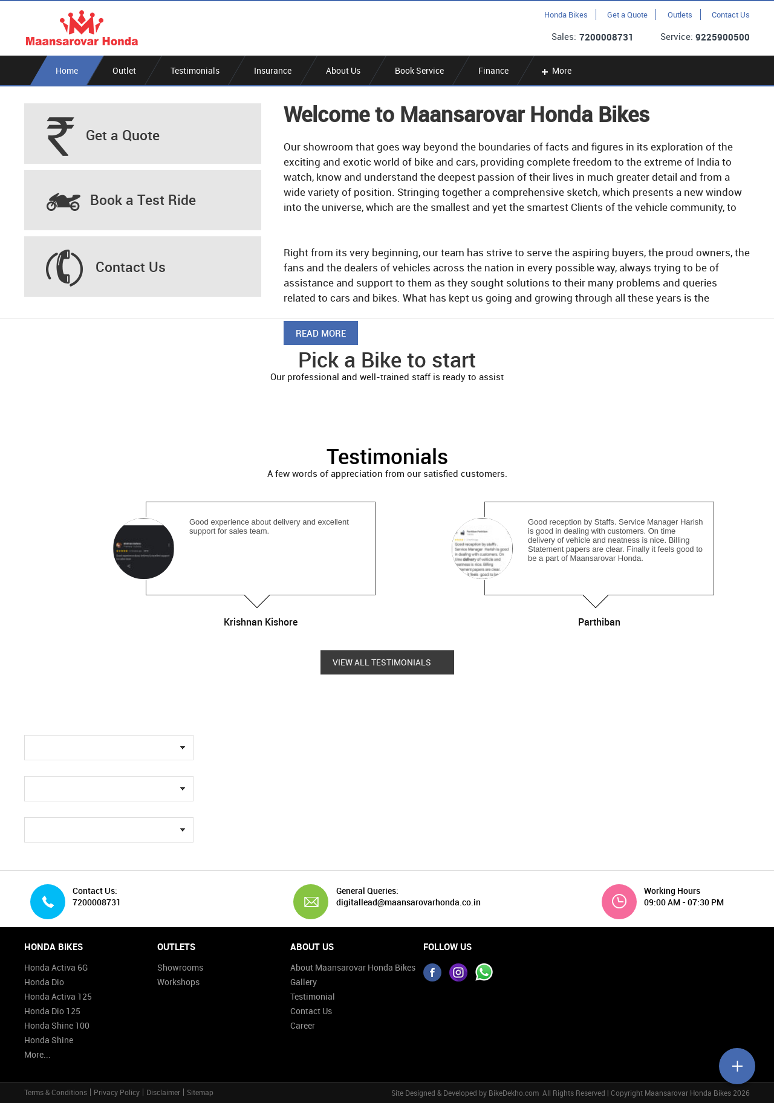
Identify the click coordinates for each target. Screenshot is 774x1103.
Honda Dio (44, 982)
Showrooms (180, 967)
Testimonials (195, 70)
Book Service (419, 70)
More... (37, 1054)
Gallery (303, 982)
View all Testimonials (382, 662)
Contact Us (731, 14)
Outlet (124, 70)
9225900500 (722, 37)
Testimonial (312, 996)
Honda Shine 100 (56, 1025)
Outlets (680, 14)
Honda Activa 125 (58, 996)
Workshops (178, 982)
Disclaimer (163, 1092)
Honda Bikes (566, 14)
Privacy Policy (117, 1092)
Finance (493, 70)
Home (67, 70)
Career (302, 1025)
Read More (321, 333)
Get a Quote (627, 14)
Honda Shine (48, 1040)
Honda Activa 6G (56, 967)
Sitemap (200, 1092)
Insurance (272, 70)
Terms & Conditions (55, 1092)
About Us (343, 70)
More (555, 70)
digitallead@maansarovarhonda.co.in (404, 902)
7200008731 (606, 37)
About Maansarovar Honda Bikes (352, 967)
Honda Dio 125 (52, 1011)
